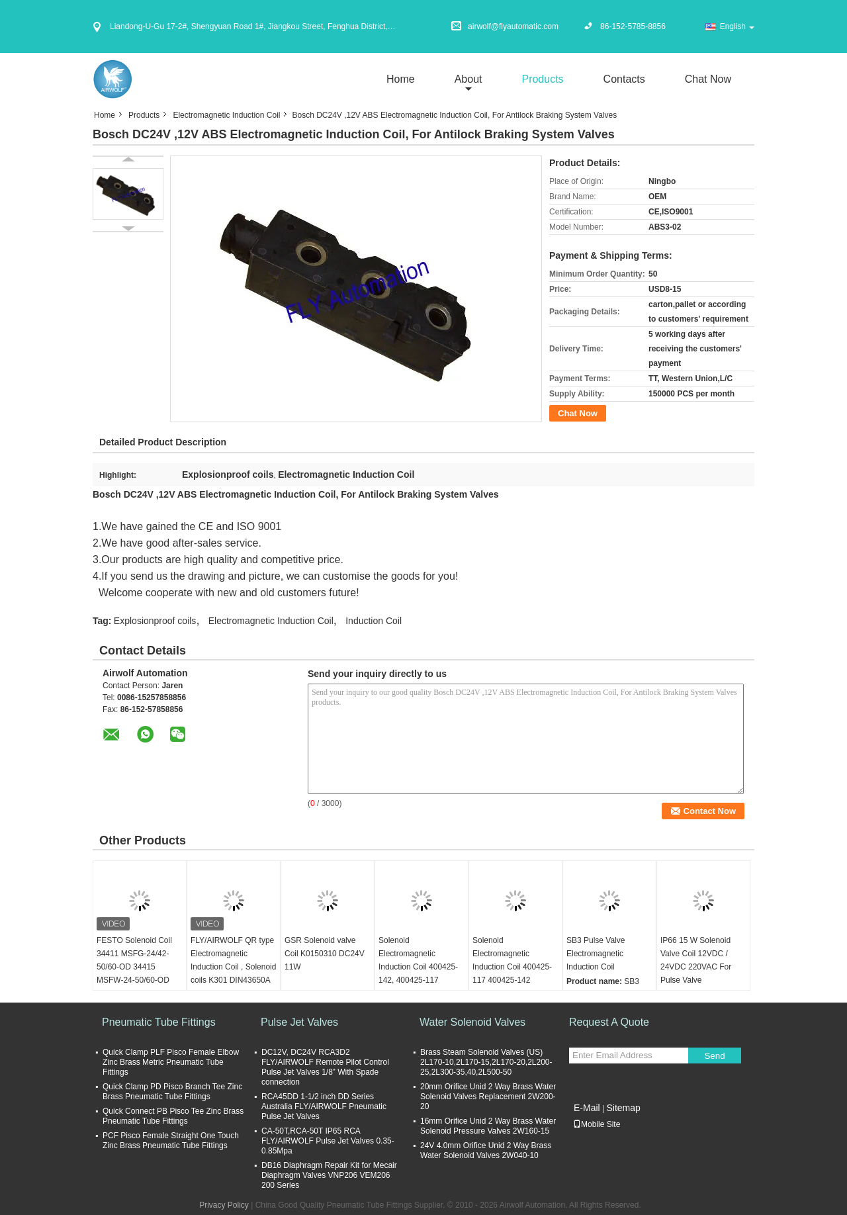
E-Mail (587, 1107)
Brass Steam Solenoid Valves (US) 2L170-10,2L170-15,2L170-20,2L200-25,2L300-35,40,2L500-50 (486, 1062)
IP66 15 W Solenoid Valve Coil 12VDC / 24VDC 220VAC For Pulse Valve (695, 960)
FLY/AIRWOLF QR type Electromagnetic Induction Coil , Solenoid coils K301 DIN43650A (233, 960)
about (468, 79)
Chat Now (708, 79)
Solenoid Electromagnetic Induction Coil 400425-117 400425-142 (512, 960)
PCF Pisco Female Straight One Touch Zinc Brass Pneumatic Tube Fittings (171, 1140)
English (737, 26)
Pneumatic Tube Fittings (159, 1022)
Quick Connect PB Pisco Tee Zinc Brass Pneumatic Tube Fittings (173, 1116)
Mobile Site (596, 1124)
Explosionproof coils (155, 620)
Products (542, 79)
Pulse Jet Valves (299, 1022)
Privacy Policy (224, 1205)
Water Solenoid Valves (472, 1022)
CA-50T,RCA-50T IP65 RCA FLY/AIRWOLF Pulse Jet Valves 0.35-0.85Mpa (327, 1140)
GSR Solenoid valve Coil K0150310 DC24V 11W (325, 953)
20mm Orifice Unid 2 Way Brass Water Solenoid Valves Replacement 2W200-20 (488, 1096)
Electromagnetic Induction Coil (226, 115)
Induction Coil (373, 620)
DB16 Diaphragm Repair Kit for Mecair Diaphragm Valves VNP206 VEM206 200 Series (329, 1175)
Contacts (624, 79)
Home (400, 79)
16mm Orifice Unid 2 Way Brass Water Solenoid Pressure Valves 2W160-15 (488, 1126)
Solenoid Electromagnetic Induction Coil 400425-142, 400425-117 (418, 960)
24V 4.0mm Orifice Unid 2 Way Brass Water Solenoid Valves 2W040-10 (485, 1150)
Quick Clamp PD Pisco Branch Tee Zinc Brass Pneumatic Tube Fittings (172, 1091)
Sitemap (623, 1107)
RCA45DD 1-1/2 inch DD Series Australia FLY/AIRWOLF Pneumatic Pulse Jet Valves (323, 1106)
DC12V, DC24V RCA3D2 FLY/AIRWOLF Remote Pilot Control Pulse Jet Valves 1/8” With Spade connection (325, 1067)
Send (714, 1056)
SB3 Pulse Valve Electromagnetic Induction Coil (595, 953)
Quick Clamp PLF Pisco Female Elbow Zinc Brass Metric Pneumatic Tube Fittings (171, 1062)
